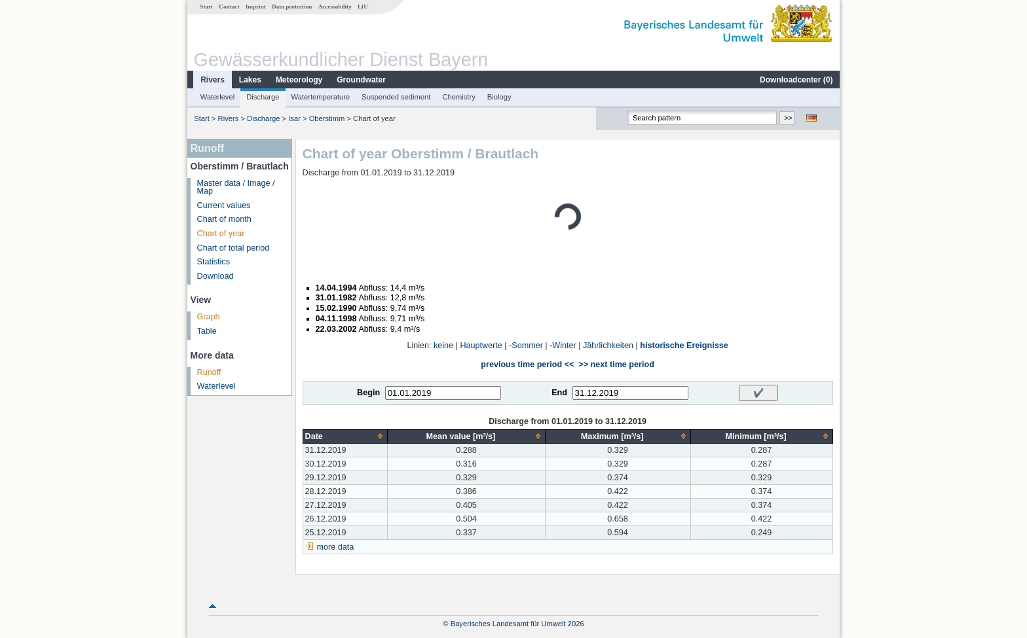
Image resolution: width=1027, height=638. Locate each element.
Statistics (213, 261)
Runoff (209, 372)
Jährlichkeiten (608, 345)
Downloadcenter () (796, 79)
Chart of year (221, 233)
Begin (368, 392)
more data (335, 547)
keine (443, 345)
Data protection (292, 6)
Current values (224, 205)
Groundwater (361, 79)
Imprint (256, 6)
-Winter (563, 345)
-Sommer (526, 345)
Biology (499, 97)
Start (206, 6)
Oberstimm (327, 118)
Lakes (250, 79)
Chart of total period (233, 248)
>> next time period (616, 364)
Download (215, 276)
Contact (229, 6)
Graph (208, 316)
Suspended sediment (396, 97)
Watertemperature (320, 97)
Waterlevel (217, 97)
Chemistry (458, 97)
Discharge (262, 97)
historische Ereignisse (684, 345)
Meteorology (299, 79)
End (559, 392)
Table (207, 331)
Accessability (335, 6)
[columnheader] (345, 436)
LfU (363, 6)
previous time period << (527, 364)
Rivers (212, 79)
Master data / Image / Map (236, 187)
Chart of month (224, 219)
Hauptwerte (481, 345)
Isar (294, 118)
